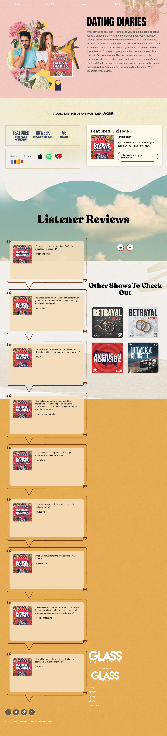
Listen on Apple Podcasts (131, 156)
